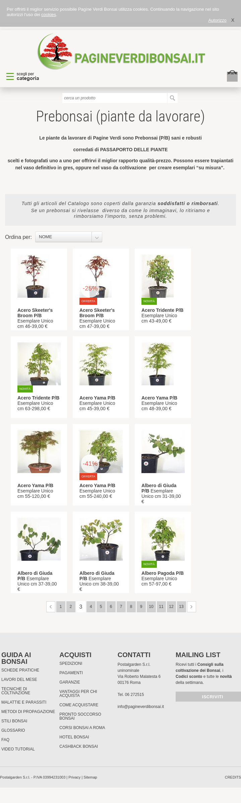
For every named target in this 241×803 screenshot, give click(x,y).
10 (151, 606)
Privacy (74, 777)
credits (233, 777)
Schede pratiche (20, 670)
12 (171, 606)
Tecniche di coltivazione (15, 691)
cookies (48, 14)
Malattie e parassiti (23, 702)
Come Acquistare (78, 705)
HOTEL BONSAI (74, 737)
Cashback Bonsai (78, 746)
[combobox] (68, 237)
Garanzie (69, 682)
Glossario (13, 730)
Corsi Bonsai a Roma (82, 727)
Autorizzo (217, 20)
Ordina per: (18, 237)
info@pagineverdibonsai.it (141, 706)
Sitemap (90, 777)
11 (161, 606)
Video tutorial (18, 749)
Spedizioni (70, 663)
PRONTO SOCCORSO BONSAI (80, 716)
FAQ (5, 739)
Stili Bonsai (14, 721)
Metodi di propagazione (28, 711)
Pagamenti (71, 673)
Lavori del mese (19, 679)
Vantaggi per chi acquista (78, 693)
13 (181, 606)
